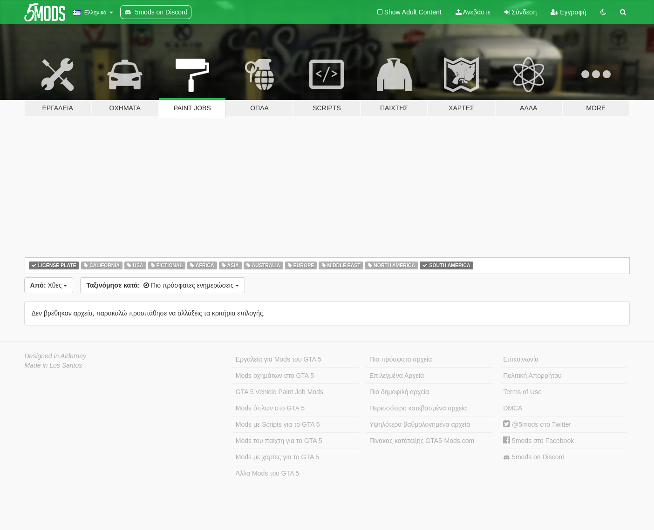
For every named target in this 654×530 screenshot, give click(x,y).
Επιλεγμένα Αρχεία (396, 375)
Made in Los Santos (53, 365)
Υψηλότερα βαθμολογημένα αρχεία (419, 424)
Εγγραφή (568, 12)
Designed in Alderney (56, 356)
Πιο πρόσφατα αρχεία (400, 359)
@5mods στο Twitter (537, 424)
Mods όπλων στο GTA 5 (270, 408)
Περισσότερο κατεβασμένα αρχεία (418, 408)
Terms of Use (522, 392)
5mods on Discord (534, 457)
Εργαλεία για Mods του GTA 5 (278, 359)
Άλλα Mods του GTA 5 (268, 473)
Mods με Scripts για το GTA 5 (278, 424)
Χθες (49, 285)
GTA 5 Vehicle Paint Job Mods (279, 392)
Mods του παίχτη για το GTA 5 (279, 440)
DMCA (512, 408)
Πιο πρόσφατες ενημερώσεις (162, 285)
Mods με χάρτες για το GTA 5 (277, 457)
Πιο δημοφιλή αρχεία (399, 392)
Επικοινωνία (520, 359)
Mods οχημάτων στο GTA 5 (275, 375)
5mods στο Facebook (538, 440)
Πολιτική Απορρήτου (532, 375)
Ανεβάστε (473, 12)
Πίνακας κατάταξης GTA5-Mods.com (421, 440)
